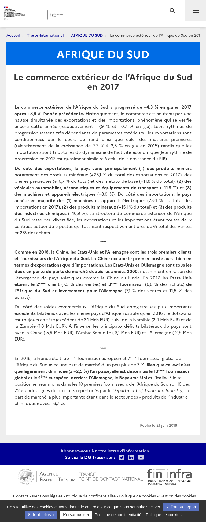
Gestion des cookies (177, 495)
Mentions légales (47, 495)
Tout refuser (41, 514)
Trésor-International (45, 35)
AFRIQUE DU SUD (87, 35)
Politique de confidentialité (91, 495)
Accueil (13, 35)
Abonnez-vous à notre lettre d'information (104, 450)
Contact (20, 495)
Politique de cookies (137, 495)
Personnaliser (76, 514)
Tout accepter (181, 507)
